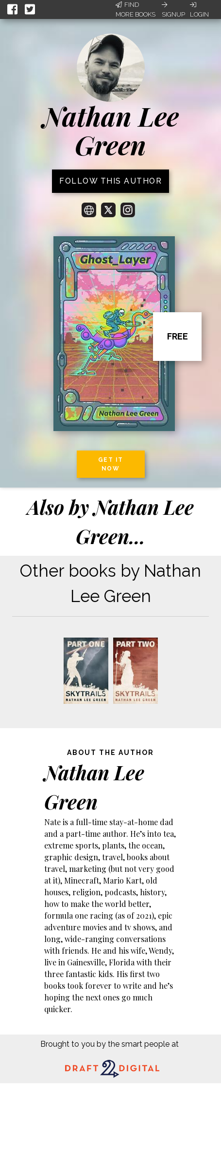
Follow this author (110, 181)
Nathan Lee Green (111, 130)
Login (199, 9)
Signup (173, 9)
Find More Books (135, 9)
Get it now (110, 464)
